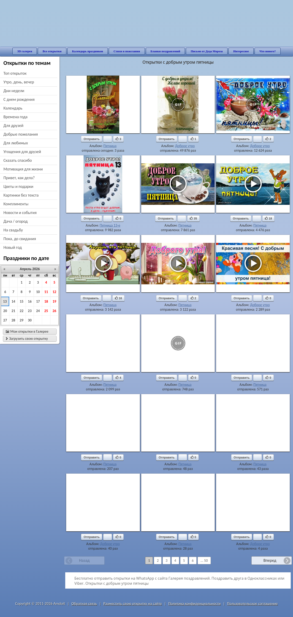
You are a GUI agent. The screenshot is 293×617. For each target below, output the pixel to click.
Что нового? (267, 51)
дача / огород (15, 221)
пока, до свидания (19, 238)
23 (30, 311)
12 (54, 292)
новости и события (20, 212)
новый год (12, 247)
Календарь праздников (87, 51)
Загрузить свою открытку (27, 338)
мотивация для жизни (23, 169)
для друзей (13, 125)
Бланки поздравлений (165, 51)
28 (13, 320)
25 (46, 311)
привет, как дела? (19, 177)
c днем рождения (19, 99)
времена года (15, 116)
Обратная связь (84, 603)
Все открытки (52, 51)
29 (21, 320)
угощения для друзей (22, 151)
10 (38, 292)
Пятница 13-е (110, 225)
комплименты (15, 203)
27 (5, 320)
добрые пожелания (20, 134)
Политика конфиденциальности (194, 603)
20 (5, 311)
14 (13, 301)
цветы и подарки (18, 186)
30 (30, 320)
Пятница (110, 146)
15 (21, 301)
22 (21, 311)
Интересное (241, 51)
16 (30, 301)
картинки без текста (21, 195)
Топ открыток (15, 73)
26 (54, 311)
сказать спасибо (17, 160)
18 (46, 301)
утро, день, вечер (18, 82)
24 (38, 311)
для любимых (15, 142)
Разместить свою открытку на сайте (132, 603)
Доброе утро (185, 146)
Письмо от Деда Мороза (207, 51)
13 (5, 301)
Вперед (269, 560)
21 (13, 311)
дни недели (13, 90)
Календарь (12, 108)
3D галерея (24, 51)
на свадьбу (13, 230)
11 (46, 292)
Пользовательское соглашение (252, 603)
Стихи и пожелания (127, 51)
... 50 (204, 560)
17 (38, 301)
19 (54, 301)
